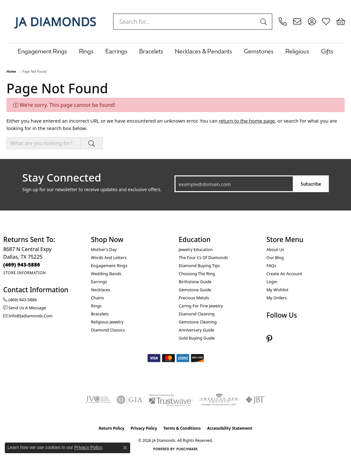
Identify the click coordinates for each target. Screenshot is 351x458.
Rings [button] (86, 51)
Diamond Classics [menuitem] (108, 330)
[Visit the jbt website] (255, 400)
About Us (275, 249)
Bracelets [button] (151, 51)
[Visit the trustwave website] (171, 400)
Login (271, 282)
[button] (312, 21)
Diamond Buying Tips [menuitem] (199, 265)
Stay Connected (61, 177)
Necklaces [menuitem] (100, 290)
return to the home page (246, 120)
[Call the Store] (21, 264)
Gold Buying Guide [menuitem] (197, 338)
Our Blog (275, 257)
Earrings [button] (116, 51)
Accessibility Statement (229, 428)
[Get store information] (24, 273)
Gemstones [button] (259, 51)
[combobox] (185, 21)
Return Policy (111, 428)
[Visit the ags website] (219, 400)
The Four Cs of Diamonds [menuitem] (203, 257)
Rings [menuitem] (96, 306)
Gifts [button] (327, 51)
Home (11, 71)
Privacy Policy (144, 428)
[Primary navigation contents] (175, 51)
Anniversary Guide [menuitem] (196, 330)
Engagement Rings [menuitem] (109, 265)
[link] (283, 21)
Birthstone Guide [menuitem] (195, 282)
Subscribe (311, 184)
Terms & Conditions (182, 428)
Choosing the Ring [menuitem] (197, 273)
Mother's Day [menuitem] (104, 249)
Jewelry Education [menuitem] (196, 249)
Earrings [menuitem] (99, 282)
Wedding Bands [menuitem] (106, 273)
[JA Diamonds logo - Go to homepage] (55, 21)
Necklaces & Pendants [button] (203, 51)
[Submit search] (264, 21)
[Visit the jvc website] (98, 400)
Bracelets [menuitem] (100, 314)
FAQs (271, 265)
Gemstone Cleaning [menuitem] (198, 322)
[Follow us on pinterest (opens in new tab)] (269, 339)
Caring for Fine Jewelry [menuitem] (201, 306)
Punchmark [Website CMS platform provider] (187, 449)
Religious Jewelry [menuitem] (107, 322)
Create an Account (284, 273)
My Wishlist (277, 290)
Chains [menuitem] (97, 298)
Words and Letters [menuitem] (109, 257)
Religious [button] (297, 51)
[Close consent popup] (125, 448)
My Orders (276, 298)
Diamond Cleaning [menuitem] (196, 314)
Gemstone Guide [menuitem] (195, 290)
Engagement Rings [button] (42, 51)
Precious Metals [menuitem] (194, 298)
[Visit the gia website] (129, 400)
